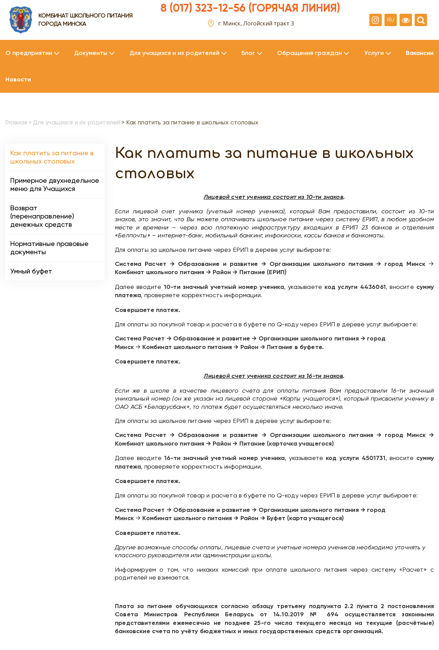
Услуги (374, 53)
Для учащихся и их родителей (175, 53)
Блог (248, 53)
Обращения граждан (309, 53)
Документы (90, 53)
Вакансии (420, 53)
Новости (18, 79)
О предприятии (28, 53)
